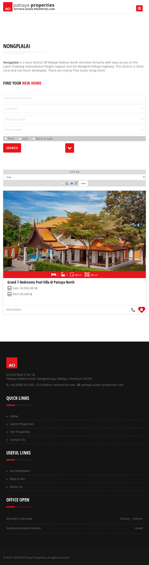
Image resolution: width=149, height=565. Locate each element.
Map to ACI (17, 479)
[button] (74, 108)
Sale (23, 139)
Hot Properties (20, 432)
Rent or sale (42, 139)
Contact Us (17, 440)
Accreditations (20, 471)
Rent (9, 139)
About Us (16, 487)
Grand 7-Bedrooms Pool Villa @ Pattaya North (40, 282)
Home (14, 416)
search (12, 148)
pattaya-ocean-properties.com (102, 385)
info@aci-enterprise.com (57, 385)
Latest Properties (22, 424)
